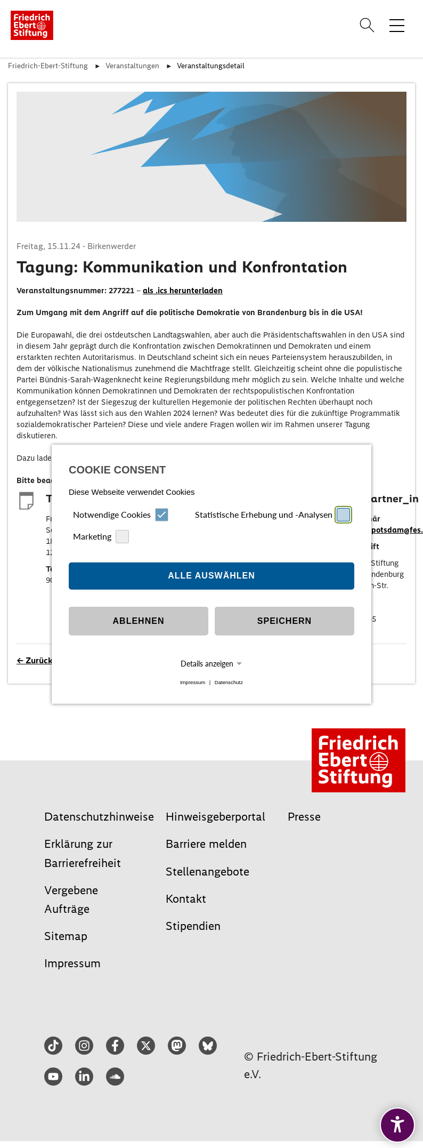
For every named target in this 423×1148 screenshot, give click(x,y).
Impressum (192, 682)
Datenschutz (229, 682)
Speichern (284, 620)
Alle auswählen (211, 575)
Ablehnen (139, 620)
